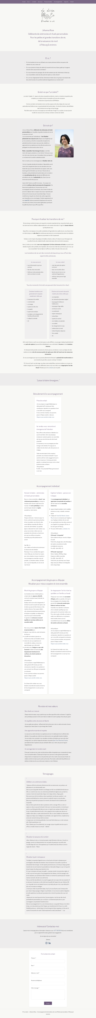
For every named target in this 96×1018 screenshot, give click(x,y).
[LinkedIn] (50, 943)
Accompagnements (58, 1)
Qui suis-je (40, 1)
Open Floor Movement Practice (60, 740)
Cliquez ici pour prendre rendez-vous (45, 417)
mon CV (27, 200)
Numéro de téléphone (36, 980)
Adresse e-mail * (35, 973)
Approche (66, 1)
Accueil (23, 1)
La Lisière (34, 1)
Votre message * (35, 988)
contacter (51, 367)
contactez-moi (66, 529)
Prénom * (33, 958)
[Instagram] (46, 943)
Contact (72, 1)
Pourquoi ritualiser (48, 1)
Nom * (32, 965)
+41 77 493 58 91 (57, 930)
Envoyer (48, 1003)
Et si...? (28, 1)
